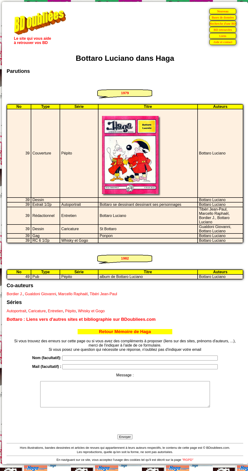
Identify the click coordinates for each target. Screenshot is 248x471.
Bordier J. (15, 294)
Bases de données (223, 17)
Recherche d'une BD (223, 23)
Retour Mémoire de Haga (125, 331)
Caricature (37, 311)
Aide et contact (222, 42)
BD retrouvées (223, 29)
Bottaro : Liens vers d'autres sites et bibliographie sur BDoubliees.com (81, 319)
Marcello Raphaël (73, 294)
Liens (222, 36)
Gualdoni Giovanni (40, 294)
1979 (125, 93)
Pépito (70, 311)
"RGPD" (187, 465)
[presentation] (125, 426)
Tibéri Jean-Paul (103, 294)
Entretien (55, 311)
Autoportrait (16, 311)
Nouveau (222, 11)
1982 (125, 258)
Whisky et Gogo (91, 311)
